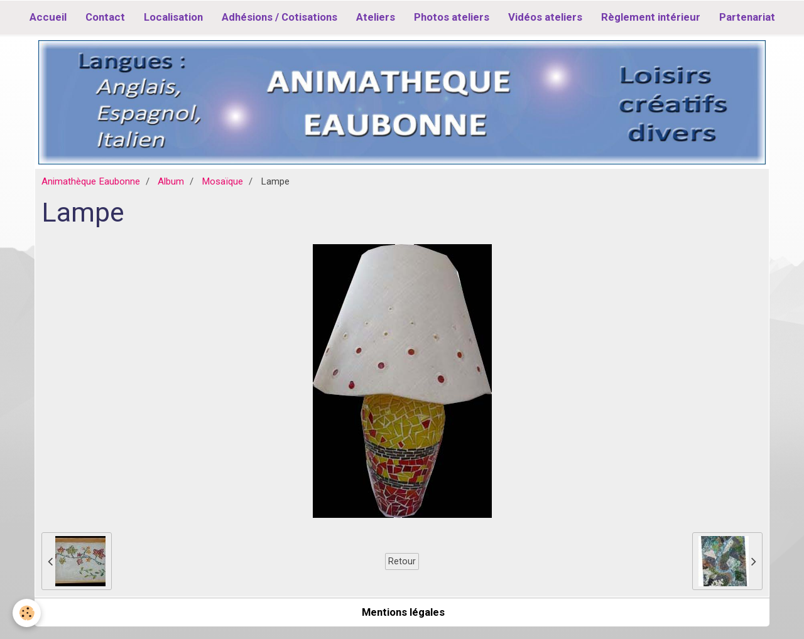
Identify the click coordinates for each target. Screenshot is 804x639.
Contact (105, 17)
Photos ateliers (451, 17)
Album (171, 181)
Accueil (48, 17)
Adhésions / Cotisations (279, 17)
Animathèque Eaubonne (90, 181)
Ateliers (375, 17)
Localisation (173, 17)
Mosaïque (222, 181)
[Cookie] (27, 613)
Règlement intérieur (650, 17)
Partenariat (747, 17)
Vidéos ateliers (545, 17)
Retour (402, 561)
